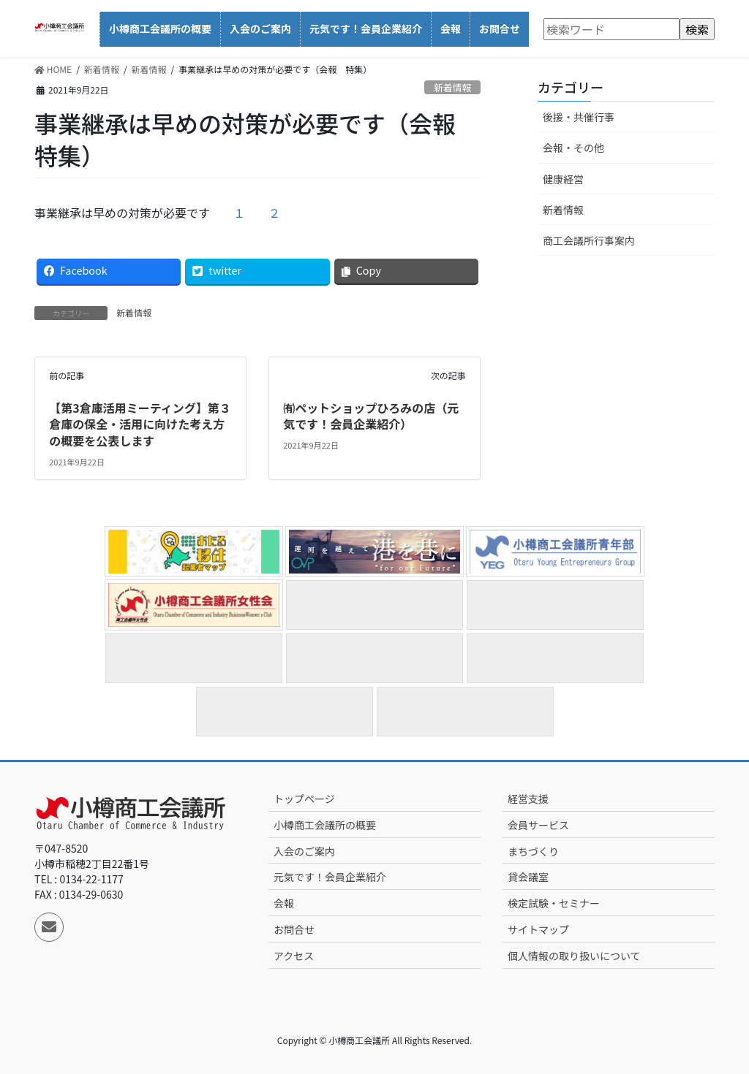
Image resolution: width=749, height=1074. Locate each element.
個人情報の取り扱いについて (574, 955)
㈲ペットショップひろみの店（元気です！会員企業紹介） (371, 416)
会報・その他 (573, 147)
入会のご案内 (304, 851)
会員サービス (538, 825)
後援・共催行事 (578, 117)
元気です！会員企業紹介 (330, 876)
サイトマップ (538, 929)
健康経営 (563, 179)
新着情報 (452, 87)
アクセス (294, 955)
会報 (284, 903)
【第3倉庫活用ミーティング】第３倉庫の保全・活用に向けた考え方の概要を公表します (139, 424)
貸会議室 (528, 876)
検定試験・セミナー (554, 903)
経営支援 (528, 798)
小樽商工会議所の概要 (325, 825)
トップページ (304, 798)
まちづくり (533, 851)
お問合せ (294, 929)
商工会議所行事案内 (589, 240)
